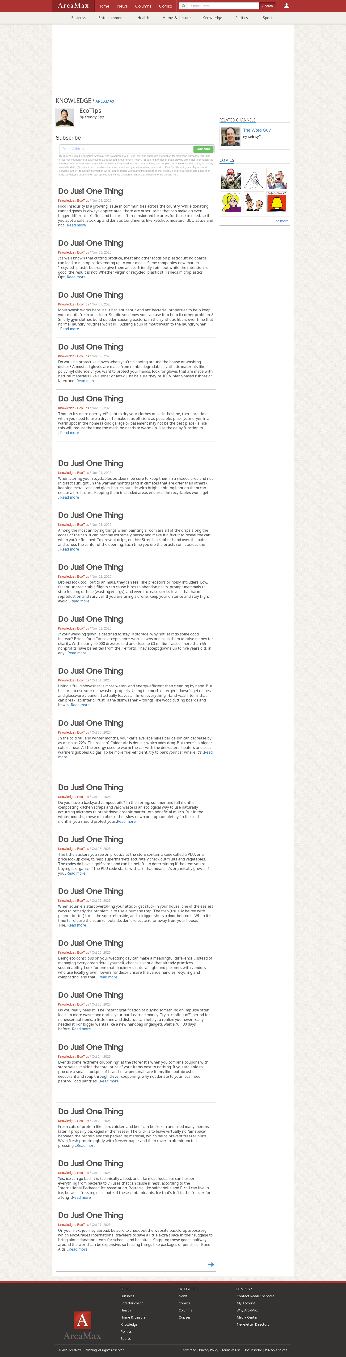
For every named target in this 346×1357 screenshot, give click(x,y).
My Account (246, 1303)
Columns (185, 1310)
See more (281, 221)
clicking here (171, 174)
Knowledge (212, 17)
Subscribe (203, 149)
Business (78, 17)
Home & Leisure (177, 17)
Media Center (247, 1317)
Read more (76, 225)
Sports (268, 17)
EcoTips (83, 200)
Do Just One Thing (90, 190)
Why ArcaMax (247, 1310)
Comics (184, 1303)
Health (143, 17)
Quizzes (185, 1317)
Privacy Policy (208, 1350)
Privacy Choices (276, 1350)
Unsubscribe (253, 1350)
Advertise (189, 1350)
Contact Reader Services (255, 1296)
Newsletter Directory (253, 1324)
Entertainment (111, 17)
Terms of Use (231, 1350)
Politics (241, 17)
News (183, 1296)
